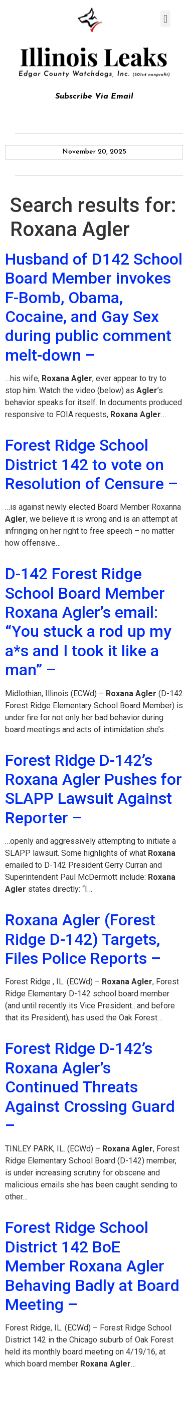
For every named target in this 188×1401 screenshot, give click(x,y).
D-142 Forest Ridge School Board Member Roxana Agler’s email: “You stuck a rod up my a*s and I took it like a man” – (88, 621)
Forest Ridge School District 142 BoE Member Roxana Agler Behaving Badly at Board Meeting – (92, 1266)
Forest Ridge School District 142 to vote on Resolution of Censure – (91, 464)
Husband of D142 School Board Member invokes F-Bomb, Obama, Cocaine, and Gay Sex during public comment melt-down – (93, 307)
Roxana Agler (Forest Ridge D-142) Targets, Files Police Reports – (83, 939)
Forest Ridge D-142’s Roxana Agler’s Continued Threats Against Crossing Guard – (90, 1087)
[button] (165, 19)
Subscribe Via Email (94, 97)
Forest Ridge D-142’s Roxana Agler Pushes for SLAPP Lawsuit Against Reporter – (93, 789)
